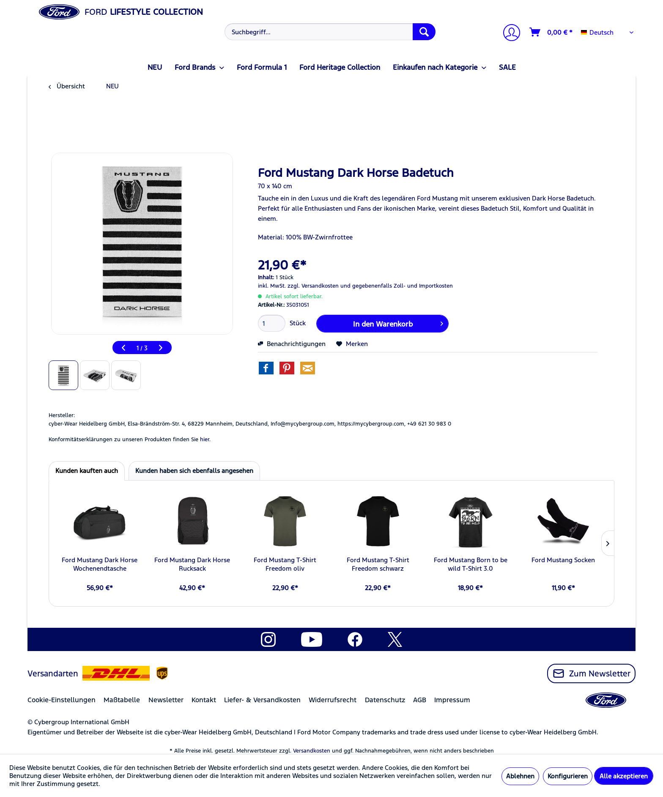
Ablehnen (520, 776)
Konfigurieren (568, 776)
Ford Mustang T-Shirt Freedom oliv (285, 564)
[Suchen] (424, 31)
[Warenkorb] (551, 32)
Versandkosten (311, 751)
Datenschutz (385, 699)
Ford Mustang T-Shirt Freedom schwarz (378, 564)
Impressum (452, 699)
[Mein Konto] (508, 33)
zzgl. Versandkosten (313, 286)
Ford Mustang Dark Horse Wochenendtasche (99, 564)
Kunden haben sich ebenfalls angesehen (194, 471)
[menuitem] (329, 31)
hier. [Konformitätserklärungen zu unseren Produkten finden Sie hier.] (205, 439)
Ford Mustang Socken (563, 560)
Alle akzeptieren (624, 776)
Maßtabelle (122, 699)
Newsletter (166, 699)
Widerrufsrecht (332, 699)
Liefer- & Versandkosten (262, 699)
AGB (419, 699)
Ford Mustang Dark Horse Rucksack (192, 564)
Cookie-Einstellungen (61, 699)
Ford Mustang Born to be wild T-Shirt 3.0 (470, 564)
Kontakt (204, 699)
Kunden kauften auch (86, 471)
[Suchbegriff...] (330, 31)
